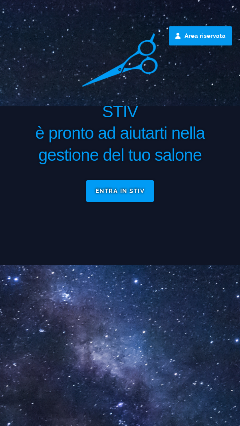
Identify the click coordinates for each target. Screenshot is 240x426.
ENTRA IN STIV (120, 191)
